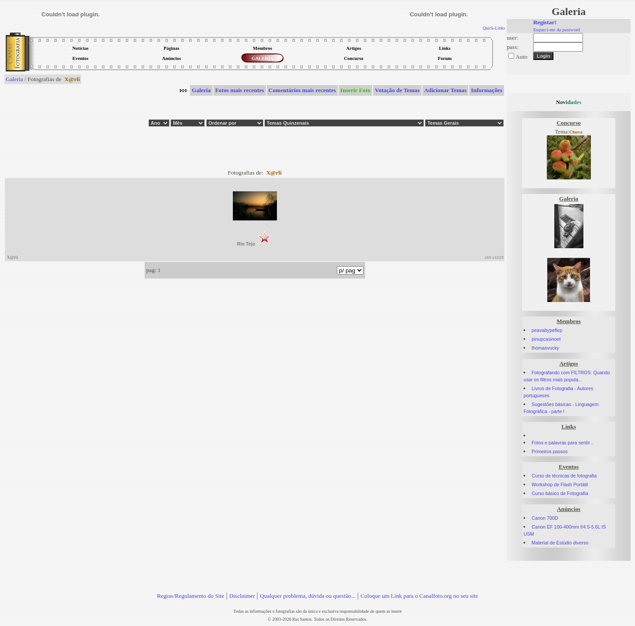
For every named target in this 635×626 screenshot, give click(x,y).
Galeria (14, 79)
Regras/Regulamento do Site (190, 595)
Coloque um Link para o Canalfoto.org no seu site (419, 595)
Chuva (576, 132)
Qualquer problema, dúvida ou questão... (307, 595)
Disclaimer (242, 595)
